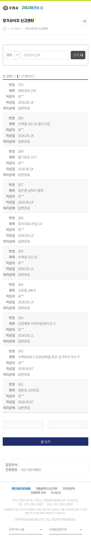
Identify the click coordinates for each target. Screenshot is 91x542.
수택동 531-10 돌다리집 (34, 123)
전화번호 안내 (38, 492)
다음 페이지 (68, 424)
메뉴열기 (85, 7)
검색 (76, 55)
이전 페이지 (23, 424)
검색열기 (76, 7)
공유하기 (84, 21)
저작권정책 (68, 488)
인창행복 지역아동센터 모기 (36, 323)
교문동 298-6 (27, 290)
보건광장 (16, 28)
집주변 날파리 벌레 (31, 190)
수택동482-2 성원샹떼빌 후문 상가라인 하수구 (49, 356)
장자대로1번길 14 (30, 223)
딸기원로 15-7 (27, 157)
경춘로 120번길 (28, 390)
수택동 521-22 (27, 256)
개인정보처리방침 (21, 488)
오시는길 (55, 492)
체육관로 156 (27, 90)
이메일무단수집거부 (46, 488)
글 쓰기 (45, 441)
